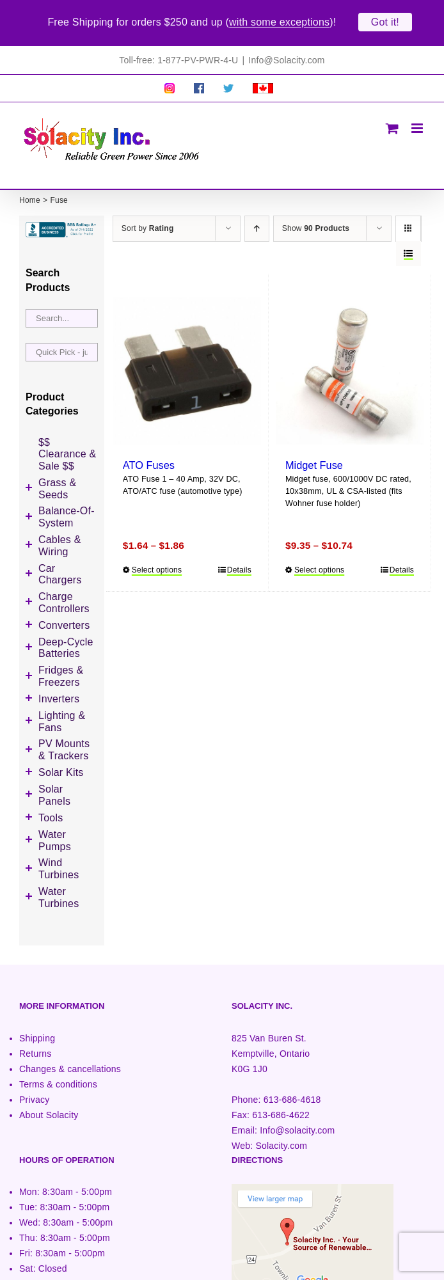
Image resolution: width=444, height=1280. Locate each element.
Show (315, 218)
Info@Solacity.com (286, 50)
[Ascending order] (256, 218)
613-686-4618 (292, 1089)
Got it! (385, 22)
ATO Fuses (149, 455)
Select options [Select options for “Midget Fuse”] (319, 559)
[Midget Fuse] (350, 360)
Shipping (37, 1028)
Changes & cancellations (70, 1059)
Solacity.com (281, 1135)
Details (239, 559)
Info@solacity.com (297, 1120)
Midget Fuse (314, 455)
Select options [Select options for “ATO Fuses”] (157, 559)
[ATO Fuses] (187, 360)
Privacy (34, 1089)
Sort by (148, 218)
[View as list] (408, 243)
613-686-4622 (281, 1105)
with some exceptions (279, 22)
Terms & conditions (58, 1074)
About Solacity (48, 1105)
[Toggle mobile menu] (418, 118)
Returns (35, 1043)
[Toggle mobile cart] (392, 118)
